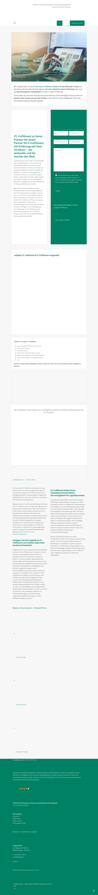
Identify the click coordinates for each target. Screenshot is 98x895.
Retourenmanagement (24, 355)
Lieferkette (32, 165)
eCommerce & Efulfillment (47, 777)
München (37, 870)
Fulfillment (26, 60)
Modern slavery (17, 821)
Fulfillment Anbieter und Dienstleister (47, 773)
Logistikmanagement (75, 543)
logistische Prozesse (25, 532)
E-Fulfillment (36, 143)
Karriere (15, 861)
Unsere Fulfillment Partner (21, 805)
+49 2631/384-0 (30, 480)
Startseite (16, 832)
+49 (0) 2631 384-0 (31, 760)
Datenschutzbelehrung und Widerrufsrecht (66, 185)
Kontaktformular (19, 482)
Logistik (48, 64)
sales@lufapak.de (58, 212)
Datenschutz (16, 818)
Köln (33, 870)
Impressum (16, 816)
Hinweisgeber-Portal (19, 823)
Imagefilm (58, 214)
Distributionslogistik (34, 170)
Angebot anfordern (77, 23)
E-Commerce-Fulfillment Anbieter (46, 86)
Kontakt (78, 212)
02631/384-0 (70, 212)
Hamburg (28, 870)
